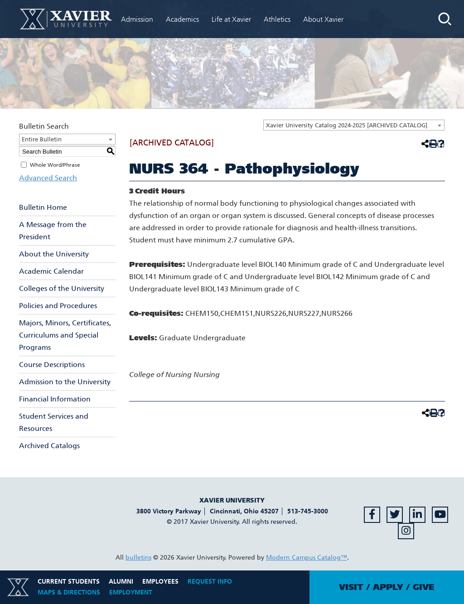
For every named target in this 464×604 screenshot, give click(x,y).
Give (423, 587)
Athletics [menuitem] (277, 19)
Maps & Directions (69, 592)
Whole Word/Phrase (55, 165)
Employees (160, 581)
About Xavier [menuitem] (323, 19)
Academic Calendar (51, 271)
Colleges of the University (61, 288)
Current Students (69, 581)
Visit (351, 587)
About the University (54, 254)
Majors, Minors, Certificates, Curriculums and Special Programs (65, 335)
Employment (130, 592)
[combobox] (354, 125)
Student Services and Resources (53, 422)
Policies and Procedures (58, 305)
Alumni (121, 581)
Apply (388, 587)
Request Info (210, 581)
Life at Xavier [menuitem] (231, 19)
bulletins (138, 557)
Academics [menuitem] (182, 19)
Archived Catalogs (49, 445)
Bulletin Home (43, 207)
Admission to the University (65, 381)
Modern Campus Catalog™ (306, 557)
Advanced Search (48, 178)
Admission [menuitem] (137, 19)
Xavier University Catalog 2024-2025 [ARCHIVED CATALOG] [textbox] (346, 125)
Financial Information (55, 399)
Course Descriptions (52, 364)
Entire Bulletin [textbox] (42, 139)
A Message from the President (53, 230)
